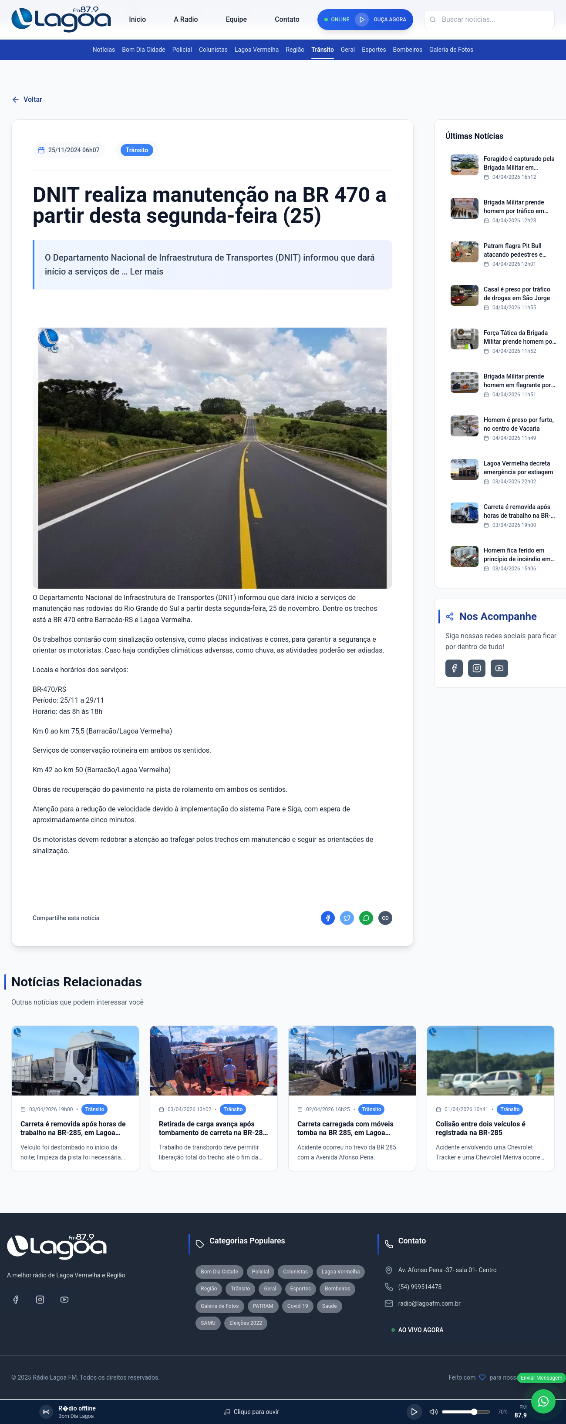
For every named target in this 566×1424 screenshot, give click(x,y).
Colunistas (213, 49)
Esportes (374, 49)
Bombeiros (408, 49)
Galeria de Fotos (451, 49)
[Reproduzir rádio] (362, 20)
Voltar (26, 99)
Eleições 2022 (245, 1323)
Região (295, 49)
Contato (287, 19)
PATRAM (263, 1306)
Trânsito (322, 50)
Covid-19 (297, 1306)
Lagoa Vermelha (257, 49)
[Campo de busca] (489, 19)
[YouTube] (64, 1299)
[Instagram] (40, 1299)
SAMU (208, 1323)
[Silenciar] (433, 1411)
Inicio (137, 19)
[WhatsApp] (543, 1401)
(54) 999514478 (420, 1286)
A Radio (186, 19)
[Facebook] (15, 1299)
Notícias (104, 49)
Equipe (236, 19)
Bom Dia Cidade (143, 49)
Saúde (329, 1306)
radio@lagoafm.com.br (429, 1303)
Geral (348, 49)
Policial (182, 49)
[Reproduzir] (414, 1412)
